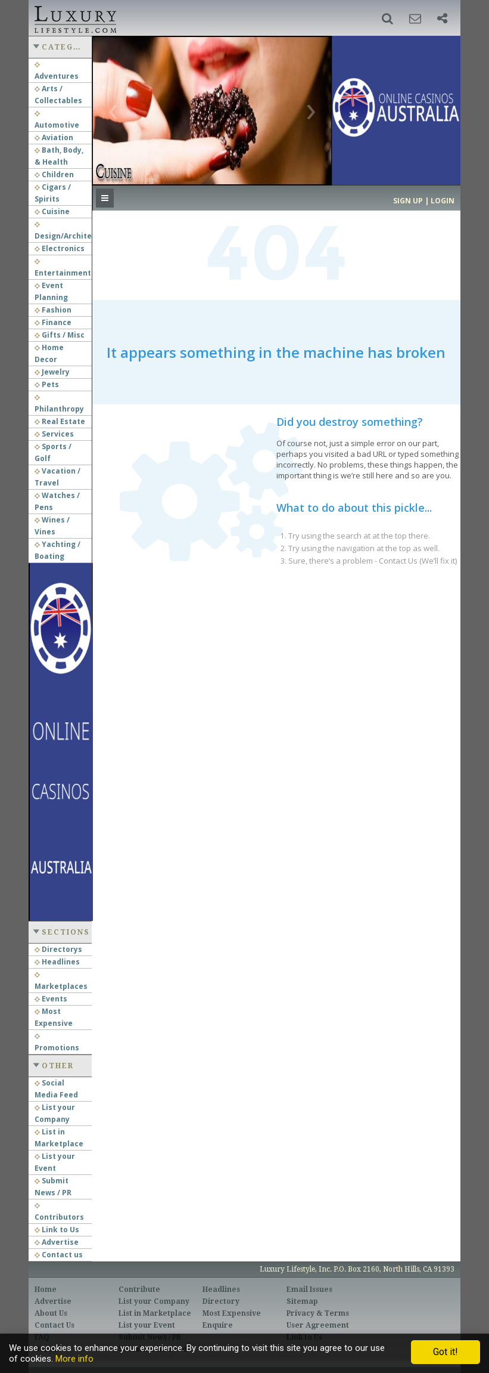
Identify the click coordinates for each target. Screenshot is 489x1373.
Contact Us (54, 1325)
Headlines (57, 962)
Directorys (58, 949)
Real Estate (60, 421)
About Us (51, 1313)
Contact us (59, 1255)
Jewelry (52, 372)
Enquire (218, 1325)
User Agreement (317, 1325)
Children (54, 174)
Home (46, 1289)
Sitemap (302, 1301)
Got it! (445, 1351)
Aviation (54, 137)
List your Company (154, 1301)
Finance (53, 322)
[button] (387, 18)
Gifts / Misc (60, 335)
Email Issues (309, 1289)
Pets (47, 384)
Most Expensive (232, 1313)
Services (54, 434)
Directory (221, 1301)
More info (74, 1358)
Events (51, 999)
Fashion (53, 310)
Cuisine (52, 211)
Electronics (60, 248)
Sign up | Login (423, 201)
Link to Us (57, 1229)
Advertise (57, 1242)
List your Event (147, 1325)
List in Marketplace (155, 1313)
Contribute (139, 1289)
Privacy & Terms (317, 1313)
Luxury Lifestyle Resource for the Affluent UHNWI (74, 18)
